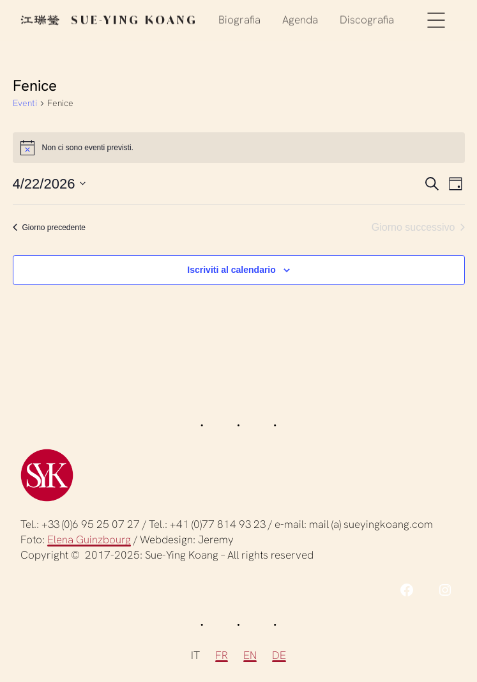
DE (279, 655)
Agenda (300, 19)
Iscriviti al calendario (231, 270)
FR (221, 655)
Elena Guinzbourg (89, 539)
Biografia (239, 19)
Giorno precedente (49, 227)
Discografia (367, 19)
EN (250, 655)
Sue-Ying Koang (109, 19)
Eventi (25, 103)
